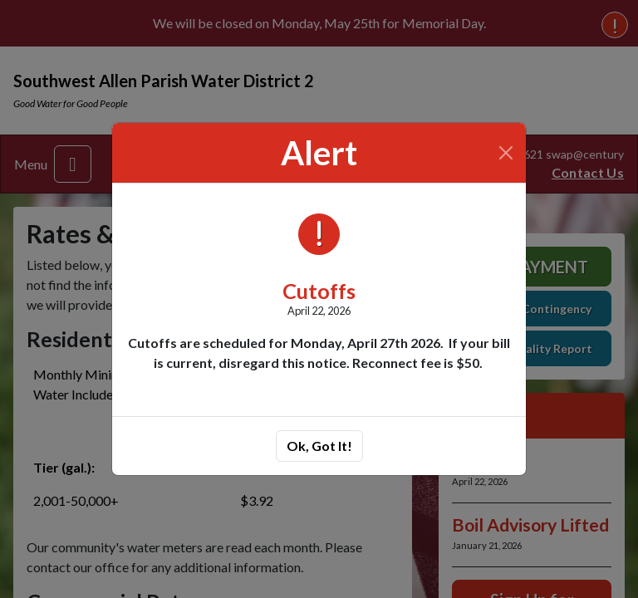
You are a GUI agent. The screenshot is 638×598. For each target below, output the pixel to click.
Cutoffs (319, 290)
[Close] (506, 153)
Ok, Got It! (319, 445)
